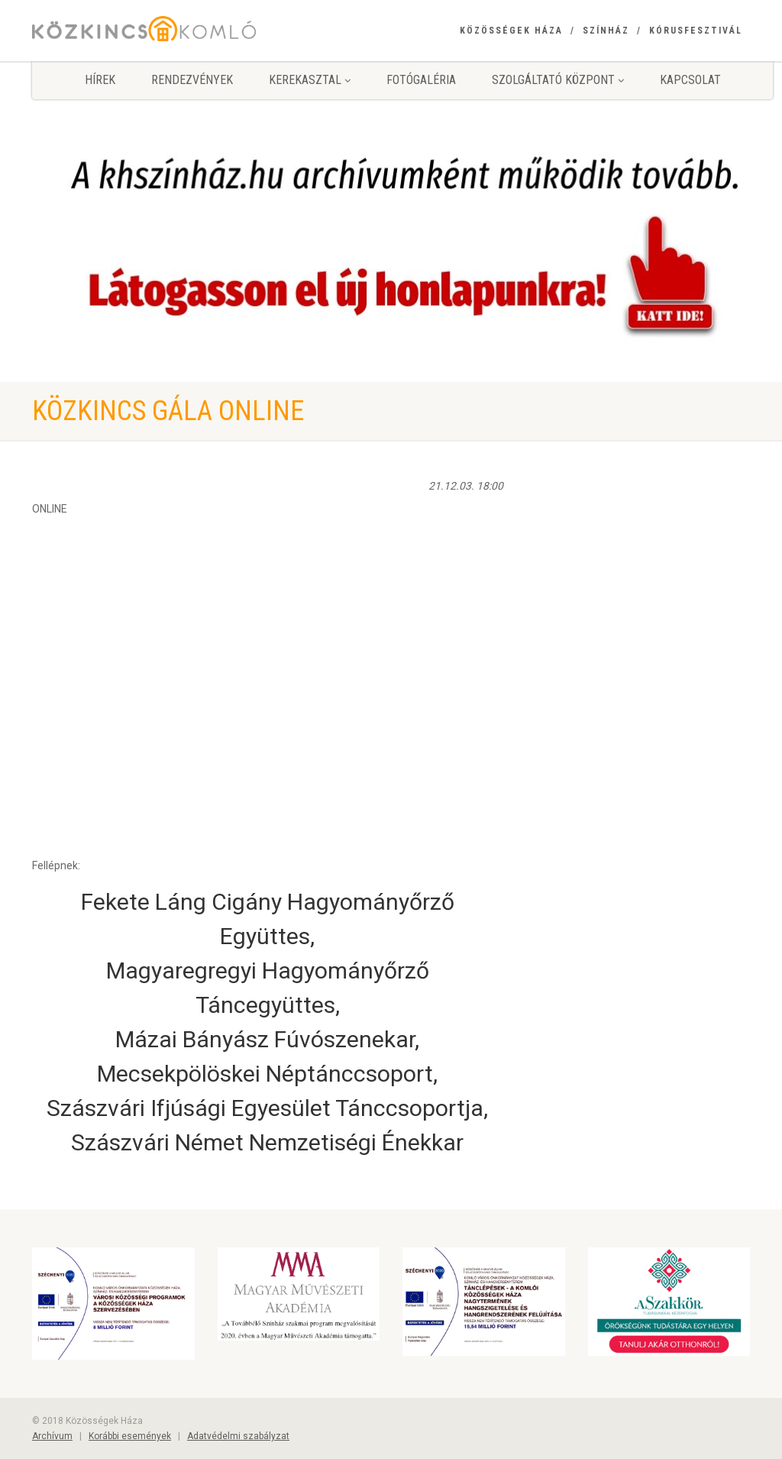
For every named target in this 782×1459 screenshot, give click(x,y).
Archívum (52, 1436)
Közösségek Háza (511, 30)
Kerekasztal (310, 80)
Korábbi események (130, 1436)
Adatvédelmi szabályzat (238, 1436)
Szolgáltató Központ (558, 80)
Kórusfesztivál (695, 30)
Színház (606, 30)
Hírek (100, 80)
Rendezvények (192, 80)
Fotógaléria (421, 80)
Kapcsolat (690, 80)
